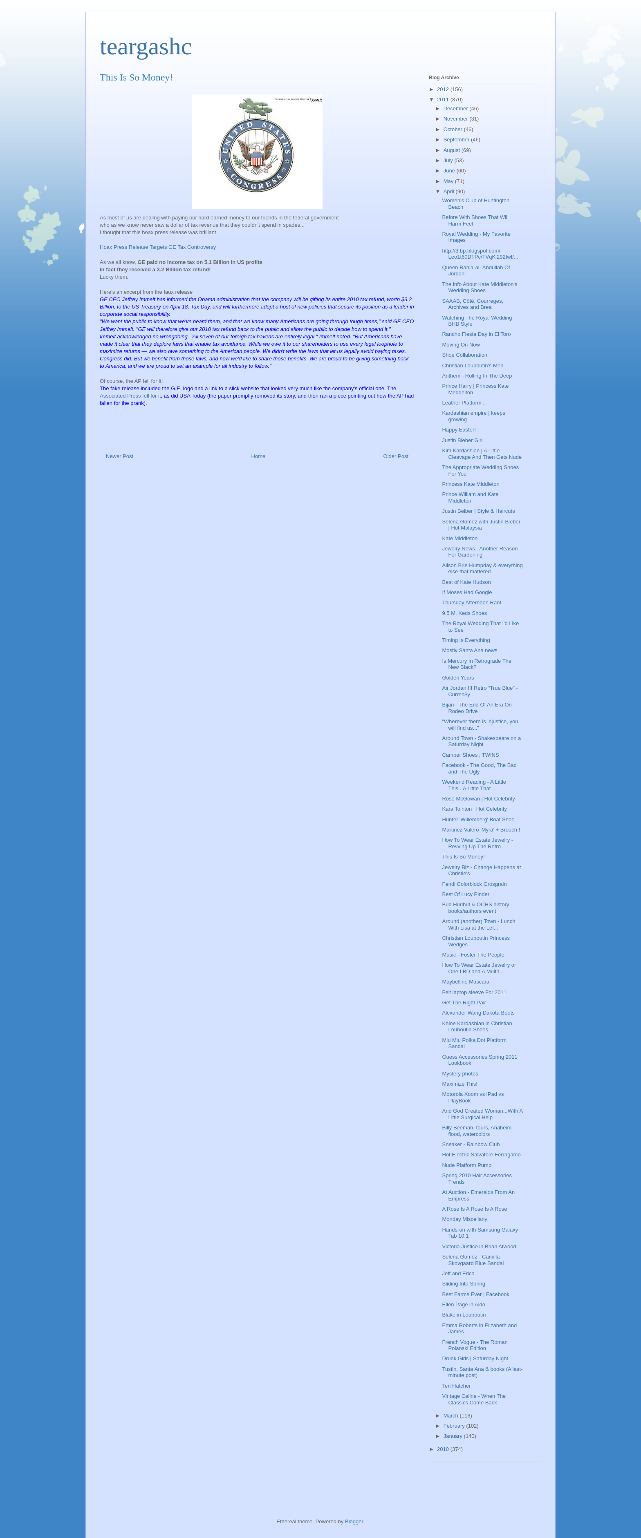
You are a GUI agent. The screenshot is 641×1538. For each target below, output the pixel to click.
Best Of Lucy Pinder (465, 894)
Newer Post (119, 456)
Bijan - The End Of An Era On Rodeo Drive (476, 708)
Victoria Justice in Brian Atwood (479, 1246)
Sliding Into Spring (463, 1284)
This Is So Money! (463, 857)
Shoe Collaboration (464, 355)
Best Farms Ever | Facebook (475, 1294)
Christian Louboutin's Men (472, 365)
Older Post (395, 456)
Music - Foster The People (473, 955)
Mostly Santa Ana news (469, 650)
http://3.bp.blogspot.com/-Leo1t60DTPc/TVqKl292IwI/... (480, 254)
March (452, 1416)
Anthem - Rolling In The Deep (477, 376)
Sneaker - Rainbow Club (471, 1144)
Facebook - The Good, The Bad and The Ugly (479, 768)
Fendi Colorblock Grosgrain (474, 884)
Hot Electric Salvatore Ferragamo (481, 1154)
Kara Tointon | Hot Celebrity (474, 809)
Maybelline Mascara (465, 982)
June (450, 171)
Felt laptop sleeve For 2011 (474, 992)
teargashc (146, 46)
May (449, 181)
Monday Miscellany (464, 1219)
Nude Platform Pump (466, 1165)
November (457, 119)
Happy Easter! (458, 430)
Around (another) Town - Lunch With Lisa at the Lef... (478, 924)
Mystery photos (460, 1074)
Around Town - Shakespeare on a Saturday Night (481, 741)
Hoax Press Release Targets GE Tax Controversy (158, 247)
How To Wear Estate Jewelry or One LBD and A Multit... (479, 968)
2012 (443, 89)
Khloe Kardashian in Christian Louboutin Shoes (477, 1026)
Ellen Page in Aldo (463, 1304)
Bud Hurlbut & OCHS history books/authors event (475, 907)
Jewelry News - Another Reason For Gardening (480, 551)
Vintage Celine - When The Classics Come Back (474, 1399)
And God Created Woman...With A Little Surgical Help (482, 1114)
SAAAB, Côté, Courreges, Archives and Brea (472, 304)
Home (258, 456)
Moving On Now (461, 345)
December (457, 108)
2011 (443, 99)
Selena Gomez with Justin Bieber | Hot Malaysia (481, 525)
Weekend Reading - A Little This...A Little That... (474, 785)
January (454, 1436)
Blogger (354, 1521)
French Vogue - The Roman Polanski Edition (474, 1345)
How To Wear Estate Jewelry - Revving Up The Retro (477, 843)
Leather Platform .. (464, 403)
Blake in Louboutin (464, 1315)
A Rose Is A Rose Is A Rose (474, 1209)
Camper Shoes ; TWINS (470, 755)
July (449, 160)
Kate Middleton (459, 538)
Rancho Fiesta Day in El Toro (476, 334)
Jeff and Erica (458, 1273)
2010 (443, 1449)
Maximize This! (459, 1084)
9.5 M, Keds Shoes (464, 613)
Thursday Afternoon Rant (471, 602)
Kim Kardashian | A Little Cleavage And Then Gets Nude (482, 453)
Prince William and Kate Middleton (470, 497)
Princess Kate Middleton (470, 484)
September (457, 139)
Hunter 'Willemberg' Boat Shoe (478, 819)
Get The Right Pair (464, 1002)
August (453, 150)
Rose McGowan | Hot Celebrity (478, 799)
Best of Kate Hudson (466, 582)
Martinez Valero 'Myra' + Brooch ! (481, 830)
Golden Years (458, 678)
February (455, 1426)
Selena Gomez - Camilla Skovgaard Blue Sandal (473, 1260)
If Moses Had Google (467, 592)
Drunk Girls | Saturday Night (475, 1358)
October (454, 129)
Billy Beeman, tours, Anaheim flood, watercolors (476, 1130)
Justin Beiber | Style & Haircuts (478, 511)
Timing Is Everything (466, 640)
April (450, 191)
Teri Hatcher (456, 1386)
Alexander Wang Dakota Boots (478, 1013)
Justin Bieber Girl (462, 440)
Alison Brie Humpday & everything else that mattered (482, 568)
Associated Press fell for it (130, 396)
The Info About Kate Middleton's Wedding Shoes (479, 287)
